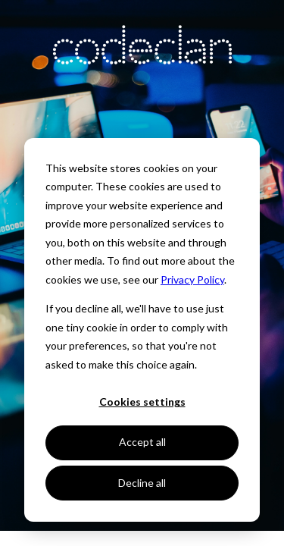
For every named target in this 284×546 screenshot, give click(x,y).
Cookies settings (142, 401)
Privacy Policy (192, 279)
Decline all (142, 482)
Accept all (142, 441)
